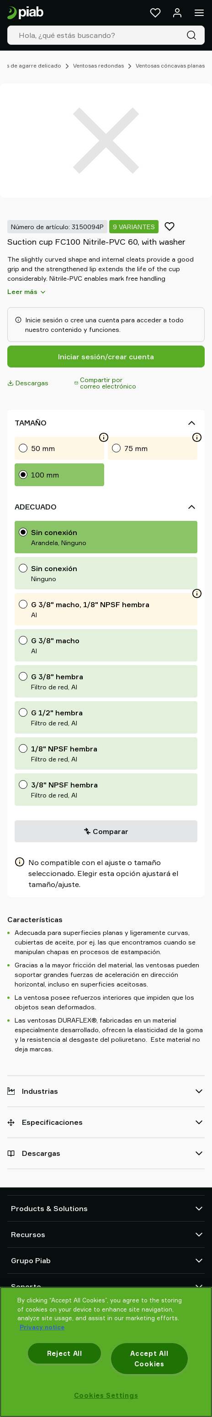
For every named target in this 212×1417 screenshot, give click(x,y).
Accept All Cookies (149, 1358)
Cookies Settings (106, 1395)
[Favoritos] (155, 13)
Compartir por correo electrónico (105, 383)
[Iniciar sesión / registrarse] (177, 13)
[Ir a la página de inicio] (25, 13)
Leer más (27, 292)
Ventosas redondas (98, 65)
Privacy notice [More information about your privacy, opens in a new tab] (42, 1327)
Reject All (64, 1353)
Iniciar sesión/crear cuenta (106, 356)
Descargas (27, 383)
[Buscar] (193, 35)
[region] (106, 1352)
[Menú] (199, 13)
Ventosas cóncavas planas (170, 65)
